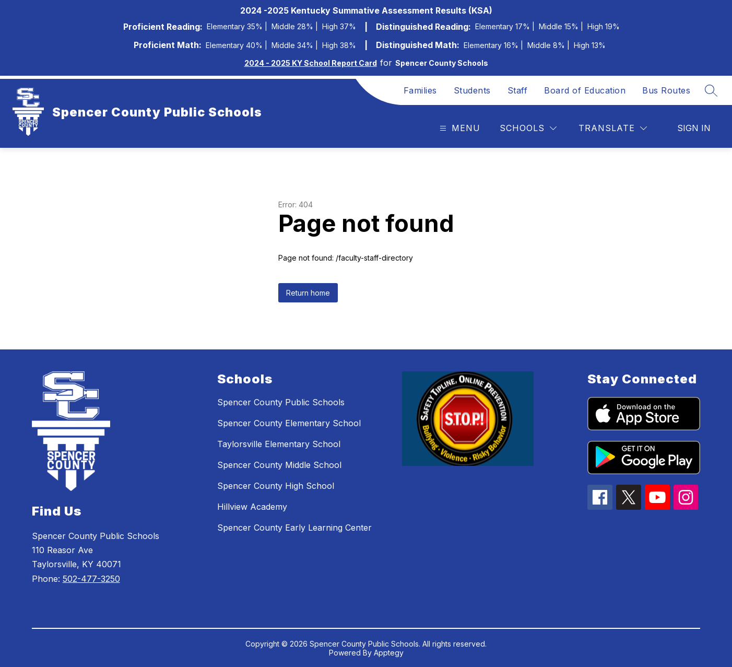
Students (472, 90)
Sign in (694, 128)
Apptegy (389, 652)
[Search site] (711, 90)
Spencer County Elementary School (289, 423)
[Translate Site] (613, 128)
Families (420, 90)
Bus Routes (666, 90)
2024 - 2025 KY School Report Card (310, 62)
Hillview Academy (252, 506)
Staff (517, 90)
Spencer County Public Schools (281, 402)
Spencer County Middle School (279, 465)
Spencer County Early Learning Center (294, 527)
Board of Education (584, 90)
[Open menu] (458, 128)
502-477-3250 (91, 579)
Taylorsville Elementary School (278, 444)
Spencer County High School (275, 486)
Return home (308, 292)
